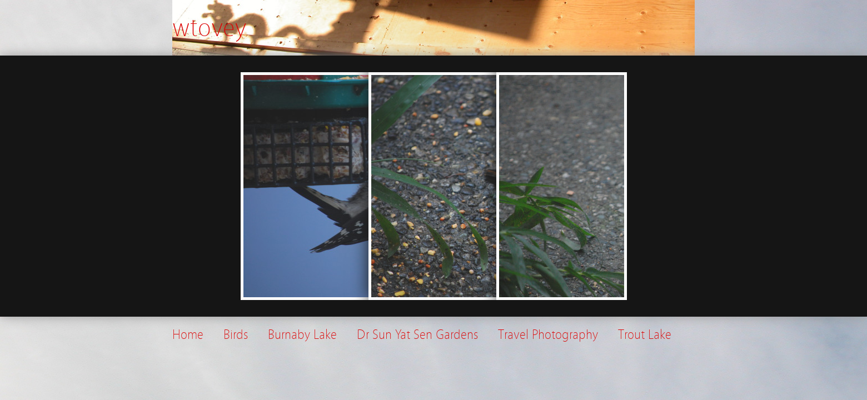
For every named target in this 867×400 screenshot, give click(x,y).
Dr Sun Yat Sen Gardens (417, 334)
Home (187, 334)
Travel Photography (548, 334)
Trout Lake (644, 334)
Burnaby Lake (302, 334)
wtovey (209, 28)
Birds (235, 334)
